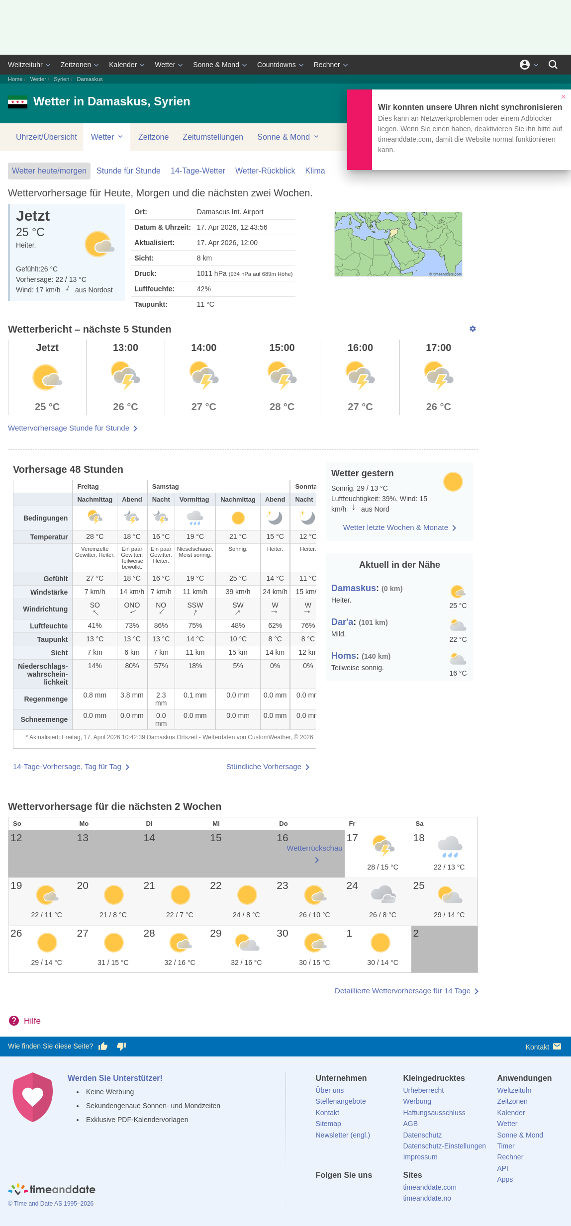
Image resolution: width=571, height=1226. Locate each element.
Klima (315, 171)
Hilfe (32, 1021)
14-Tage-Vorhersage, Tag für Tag (67, 766)
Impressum (420, 1157)
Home (15, 79)
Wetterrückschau (314, 848)
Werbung (417, 1101)
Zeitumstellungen (213, 137)
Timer (505, 1146)
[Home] (51, 1190)
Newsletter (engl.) (343, 1135)
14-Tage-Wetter (198, 171)
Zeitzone (153, 137)
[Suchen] (553, 65)
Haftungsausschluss (434, 1113)
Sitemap (328, 1124)
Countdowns (276, 65)
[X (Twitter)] (339, 1193)
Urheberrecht (423, 1090)
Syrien (61, 79)
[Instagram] (373, 1193)
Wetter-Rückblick (265, 171)
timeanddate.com (429, 1187)
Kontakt (544, 1046)
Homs (343, 656)
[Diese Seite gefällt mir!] (103, 1046)
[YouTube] (390, 1193)
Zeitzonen (76, 65)
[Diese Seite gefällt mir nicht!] (121, 1046)
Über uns (330, 1090)
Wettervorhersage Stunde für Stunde (68, 428)
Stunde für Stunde (128, 171)
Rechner (327, 65)
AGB (410, 1124)
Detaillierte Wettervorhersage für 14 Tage (403, 990)
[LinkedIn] (356, 1193)
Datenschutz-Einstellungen (444, 1146)
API (502, 1168)
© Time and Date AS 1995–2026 (51, 1203)
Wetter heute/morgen (49, 171)
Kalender (123, 65)
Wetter (165, 65)
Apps (505, 1179)
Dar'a (342, 622)
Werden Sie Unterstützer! (115, 1078)
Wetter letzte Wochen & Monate (395, 527)
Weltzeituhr (25, 65)
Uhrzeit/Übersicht (46, 137)
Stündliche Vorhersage (263, 766)
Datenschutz (422, 1135)
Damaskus (353, 588)
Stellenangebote (341, 1101)
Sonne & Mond (216, 65)
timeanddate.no (427, 1198)
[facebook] (323, 1193)
